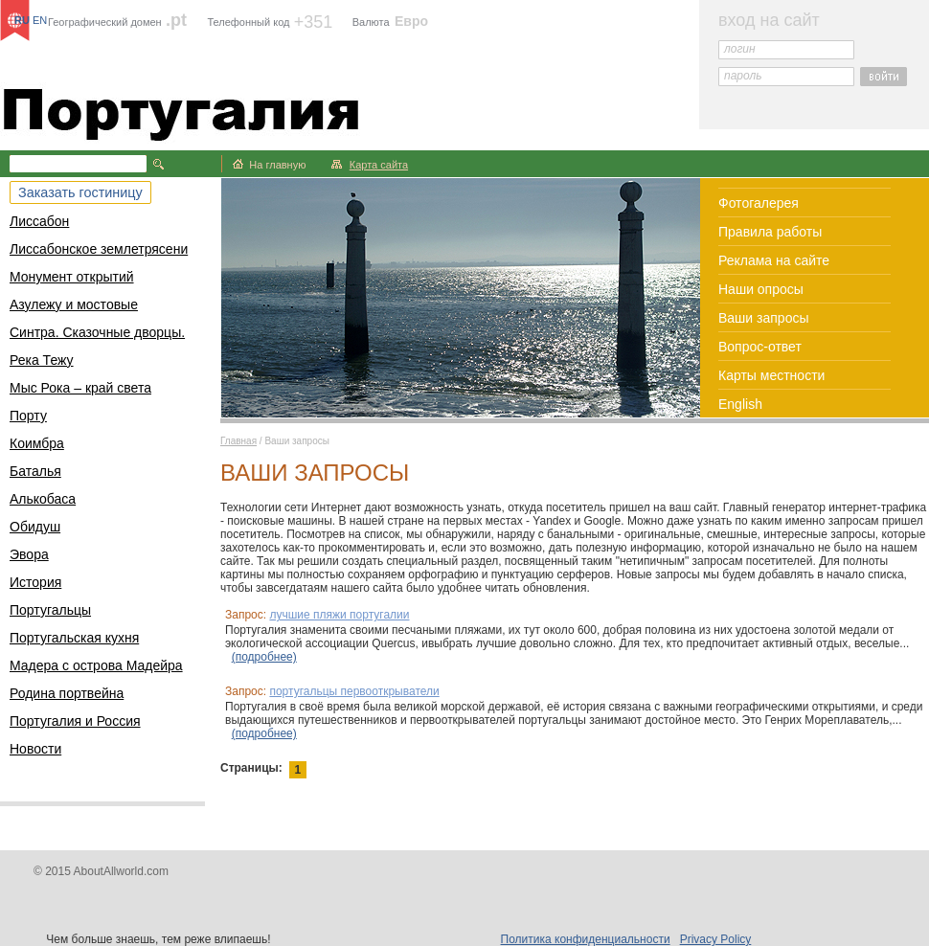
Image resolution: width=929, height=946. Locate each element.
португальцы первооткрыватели (354, 691)
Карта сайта (379, 164)
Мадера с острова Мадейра (96, 665)
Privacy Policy (716, 939)
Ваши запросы (763, 318)
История (35, 582)
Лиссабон (39, 221)
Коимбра (37, 443)
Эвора (29, 554)
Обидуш (35, 526)
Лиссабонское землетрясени (99, 249)
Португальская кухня (74, 637)
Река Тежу (42, 360)
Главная (238, 441)
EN (40, 20)
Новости (35, 748)
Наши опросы (761, 289)
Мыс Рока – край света (80, 387)
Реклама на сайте (773, 260)
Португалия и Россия (75, 721)
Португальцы (50, 610)
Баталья (35, 471)
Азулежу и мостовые (74, 304)
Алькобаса (43, 499)
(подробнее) (264, 657)
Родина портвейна (67, 693)
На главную (277, 164)
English (740, 404)
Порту (28, 415)
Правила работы (770, 231)
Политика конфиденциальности (585, 939)
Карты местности (771, 375)
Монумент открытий (72, 276)
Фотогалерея (758, 203)
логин (740, 49)
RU (22, 20)
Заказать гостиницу (80, 192)
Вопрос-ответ (760, 346)
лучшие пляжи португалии (339, 614)
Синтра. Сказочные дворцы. (97, 332)
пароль (743, 75)
